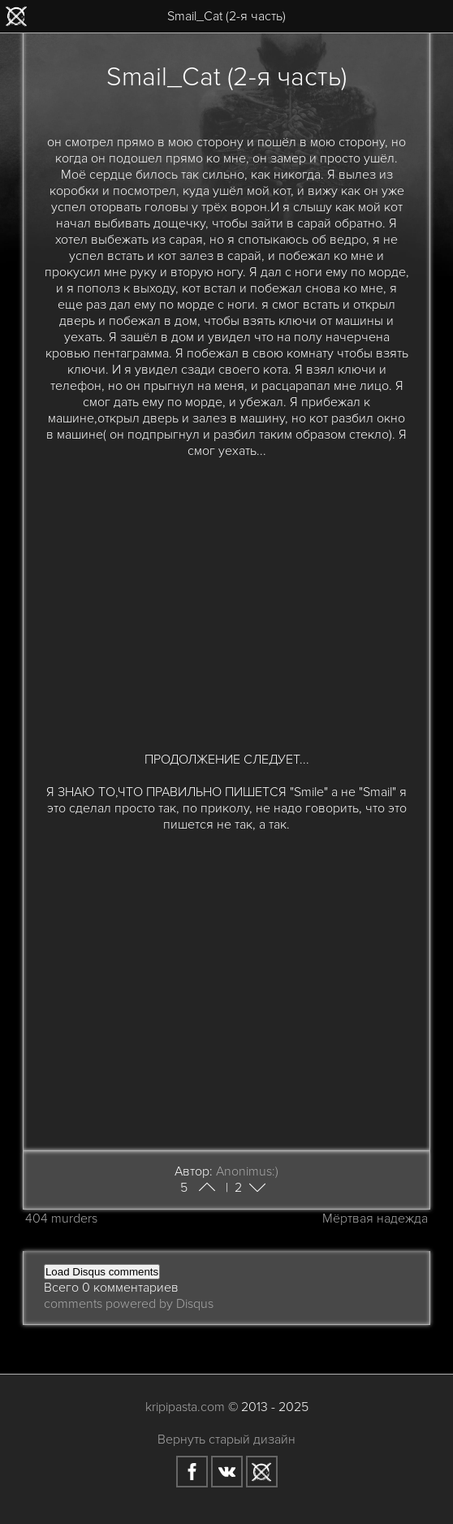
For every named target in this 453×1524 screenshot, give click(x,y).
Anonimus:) (247, 1171)
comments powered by (129, 1304)
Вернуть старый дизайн (226, 1439)
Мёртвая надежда (375, 1218)
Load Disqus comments (101, 1272)
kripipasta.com (185, 1407)
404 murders (61, 1218)
